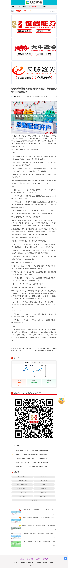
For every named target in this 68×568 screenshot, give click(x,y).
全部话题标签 (34, 500)
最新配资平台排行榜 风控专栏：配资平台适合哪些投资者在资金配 (32, 450)
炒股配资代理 (22, 492)
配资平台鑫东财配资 (22, 484)
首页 (13, 7)
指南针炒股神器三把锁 (41, 96)
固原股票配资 (44, 488)
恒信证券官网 (52, 11)
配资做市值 (44, 480)
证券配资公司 (22, 7)
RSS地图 (45, 562)
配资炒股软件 (44, 492)
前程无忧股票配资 (22, 480)
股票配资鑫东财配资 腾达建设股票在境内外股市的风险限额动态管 (32, 458)
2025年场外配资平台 (22, 488)
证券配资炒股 (33, 7)
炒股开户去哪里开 (44, 496)
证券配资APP (45, 7)
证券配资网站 (18, 213)
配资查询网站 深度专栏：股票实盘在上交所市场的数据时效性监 (31, 454)
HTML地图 (51, 562)
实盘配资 (38, 559)
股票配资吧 (44, 477)
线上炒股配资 (30, 559)
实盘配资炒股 (45, 559)
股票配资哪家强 (22, 477)
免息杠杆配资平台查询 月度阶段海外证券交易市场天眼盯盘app (31, 466)
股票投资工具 (22, 496)
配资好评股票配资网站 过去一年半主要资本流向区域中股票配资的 (32, 462)
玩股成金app (44, 484)
